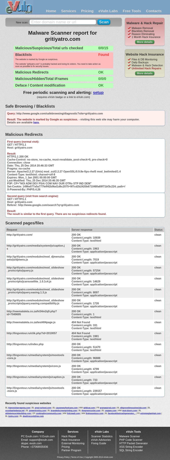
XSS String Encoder (131, 446)
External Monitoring (73, 443)
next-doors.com (129, 410)
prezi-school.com (43, 408)
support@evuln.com (41, 439)
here (36, 122)
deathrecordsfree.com (33, 416)
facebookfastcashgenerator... (121, 413)
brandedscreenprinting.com (64, 410)
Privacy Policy (63, 457)
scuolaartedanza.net (14, 410)
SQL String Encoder (131, 450)
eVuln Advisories (101, 439)
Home (51, 11)
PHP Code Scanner (130, 439)
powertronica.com (37, 410)
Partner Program (71, 450)
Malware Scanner (129, 436)
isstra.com (13, 416)
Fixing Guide (98, 443)
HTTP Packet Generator (133, 443)
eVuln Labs (108, 11)
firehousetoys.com (94, 413)
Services (68, 11)
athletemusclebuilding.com (18, 413)
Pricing (87, 11)
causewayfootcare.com (67, 408)
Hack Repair (69, 436)
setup (98, 92)
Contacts (154, 11)
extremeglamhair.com (150, 413)
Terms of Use (77, 457)
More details (144, 42)
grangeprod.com (108, 408)
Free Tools (132, 11)
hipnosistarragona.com (19, 408)
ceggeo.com (111, 410)
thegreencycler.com (91, 410)
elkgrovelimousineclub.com (133, 408)
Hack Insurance (71, 439)
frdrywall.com (73, 413)
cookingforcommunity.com (48, 413)
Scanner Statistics (102, 436)
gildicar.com (89, 408)
